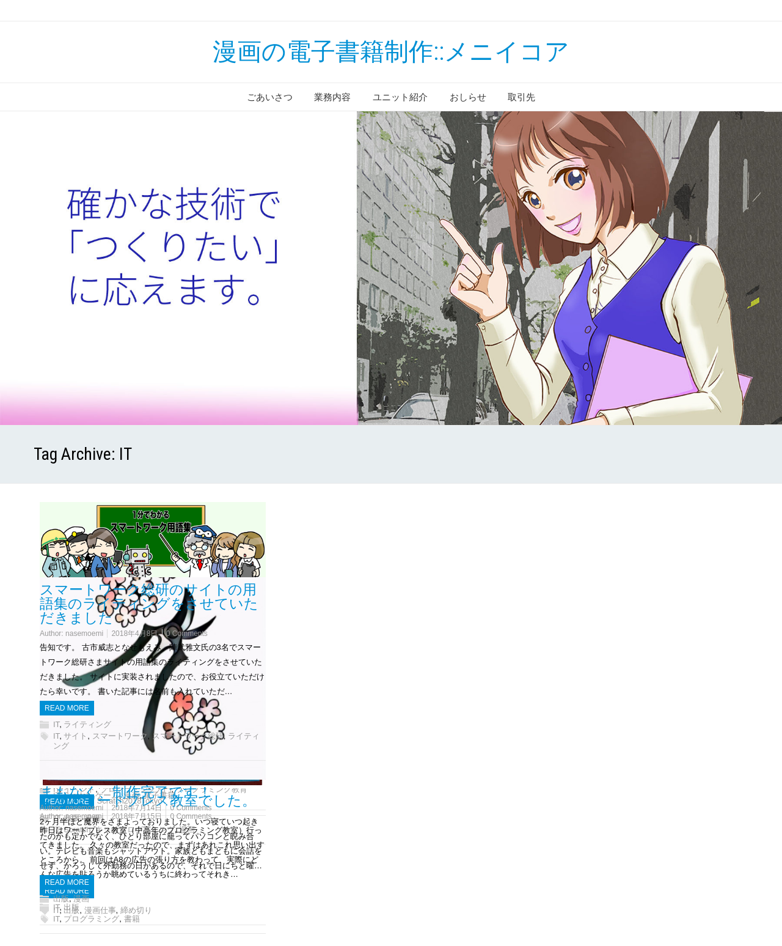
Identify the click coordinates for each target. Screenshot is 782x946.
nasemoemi (84, 808)
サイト (75, 736)
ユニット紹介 (400, 97)
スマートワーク (120, 736)
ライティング (87, 724)
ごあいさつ (270, 97)
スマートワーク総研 (188, 736)
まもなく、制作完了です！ (126, 792)
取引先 (521, 97)
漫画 (81, 898)
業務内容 (332, 97)
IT (56, 910)
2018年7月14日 (136, 808)
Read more (67, 882)
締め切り (136, 910)
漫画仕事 (100, 910)
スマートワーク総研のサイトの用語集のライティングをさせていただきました (149, 604)
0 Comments (190, 808)
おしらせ (468, 97)
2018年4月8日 (134, 633)
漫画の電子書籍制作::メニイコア (391, 51)
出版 (61, 898)
